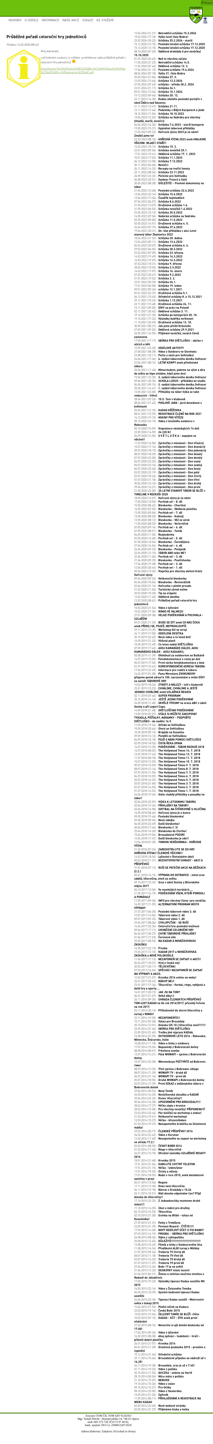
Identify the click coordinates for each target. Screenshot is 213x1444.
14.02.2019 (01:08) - (169, 677)
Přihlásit (206, 3)
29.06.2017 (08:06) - (161, 922)
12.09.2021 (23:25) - (159, 348)
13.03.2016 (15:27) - (160, 1120)
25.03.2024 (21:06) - (155, 77)
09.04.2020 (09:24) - (160, 578)
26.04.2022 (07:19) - (158, 227)
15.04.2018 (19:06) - (159, 834)
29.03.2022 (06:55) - (158, 249)
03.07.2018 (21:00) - (166, 783)
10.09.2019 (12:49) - (163, 644)
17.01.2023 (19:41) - (164, 154)
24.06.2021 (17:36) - (170, 359)
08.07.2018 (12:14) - (166, 769)
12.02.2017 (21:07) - (165, 977)
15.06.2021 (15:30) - (170, 377)
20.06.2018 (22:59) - (165, 801)
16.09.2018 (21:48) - (164, 710)
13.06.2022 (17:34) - (159, 198)
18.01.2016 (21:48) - (154, 1160)
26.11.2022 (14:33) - (162, 168)
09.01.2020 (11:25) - (167, 624)
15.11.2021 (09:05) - (161, 307)
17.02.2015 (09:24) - (156, 1332)
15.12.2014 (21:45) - (158, 1354)
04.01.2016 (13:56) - (150, 1182)
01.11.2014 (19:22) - (155, 1369)
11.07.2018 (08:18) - (167, 758)
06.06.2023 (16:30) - (169, 124)
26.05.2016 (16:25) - (166, 1094)
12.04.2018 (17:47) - (161, 838)
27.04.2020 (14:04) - (158, 545)
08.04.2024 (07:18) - (159, 73)
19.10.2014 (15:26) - (154, 1383)
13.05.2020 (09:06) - (158, 512)
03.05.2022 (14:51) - (161, 223)
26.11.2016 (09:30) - (169, 1002)
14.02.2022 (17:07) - (158, 271)
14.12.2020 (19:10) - (158, 417)
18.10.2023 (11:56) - (159, 113)
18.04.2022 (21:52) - (158, 238)
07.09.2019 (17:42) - (166, 649)
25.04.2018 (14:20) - (160, 831)
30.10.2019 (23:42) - (162, 637)
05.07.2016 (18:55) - (169, 1080)
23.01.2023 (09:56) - (160, 150)
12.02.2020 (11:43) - (156, 597)
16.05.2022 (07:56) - (164, 216)
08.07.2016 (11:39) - (160, 1072)
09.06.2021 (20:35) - (169, 381)
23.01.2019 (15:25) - (165, 690)
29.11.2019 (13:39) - (160, 629)
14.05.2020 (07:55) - (165, 509)
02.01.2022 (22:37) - (161, 293)
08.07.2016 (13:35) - (166, 1069)
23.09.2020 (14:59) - (152, 432)
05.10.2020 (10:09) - (166, 428)
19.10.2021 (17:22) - (163, 318)
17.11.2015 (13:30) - (159, 1186)
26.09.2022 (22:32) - (160, 176)
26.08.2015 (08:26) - (159, 1237)
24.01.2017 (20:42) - (154, 981)
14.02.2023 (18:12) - (155, 146)
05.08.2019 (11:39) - (169, 655)
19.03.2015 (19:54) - (166, 1314)
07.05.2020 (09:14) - (158, 527)
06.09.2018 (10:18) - (167, 739)
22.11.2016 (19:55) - (157, 1017)
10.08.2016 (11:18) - (161, 1043)
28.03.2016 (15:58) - (169, 1109)
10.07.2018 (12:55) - (167, 761)
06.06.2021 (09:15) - (170, 384)
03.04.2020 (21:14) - (162, 586)
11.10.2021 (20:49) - (163, 322)
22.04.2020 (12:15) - (160, 553)
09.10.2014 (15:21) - (152, 1387)
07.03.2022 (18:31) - (158, 263)
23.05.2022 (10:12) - (158, 212)
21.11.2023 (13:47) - (156, 106)
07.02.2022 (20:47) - (157, 274)
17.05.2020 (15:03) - (158, 501)
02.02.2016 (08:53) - (158, 1146)
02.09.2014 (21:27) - (161, 1409)
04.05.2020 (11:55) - (154, 534)
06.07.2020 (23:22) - (167, 461)
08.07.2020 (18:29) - (168, 454)
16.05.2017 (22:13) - (150, 948)
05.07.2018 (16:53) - (166, 780)
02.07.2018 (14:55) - (166, 787)
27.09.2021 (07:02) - (164, 329)
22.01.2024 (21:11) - (155, 88)
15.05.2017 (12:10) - (165, 953)
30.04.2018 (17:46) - (156, 827)
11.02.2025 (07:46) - (161, 66)
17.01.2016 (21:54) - (164, 1164)
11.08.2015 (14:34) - (166, 1248)
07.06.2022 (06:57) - (157, 201)
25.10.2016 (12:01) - (170, 1025)
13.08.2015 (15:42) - (168, 1244)
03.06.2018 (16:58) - (170, 809)
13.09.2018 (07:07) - (165, 717)
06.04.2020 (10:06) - (162, 582)
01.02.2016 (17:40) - (157, 1149)
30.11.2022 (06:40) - (151, 165)
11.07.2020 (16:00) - (169, 443)
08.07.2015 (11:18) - (158, 1255)
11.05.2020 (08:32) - (161, 523)
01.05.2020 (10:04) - (162, 542)
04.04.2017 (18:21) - (157, 963)
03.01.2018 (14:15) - (169, 876)
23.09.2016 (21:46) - (162, 1028)
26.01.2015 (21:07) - (154, 1343)
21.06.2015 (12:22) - (162, 1270)
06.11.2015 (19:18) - (162, 1189)
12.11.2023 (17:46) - (169, 110)
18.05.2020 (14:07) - (162, 498)
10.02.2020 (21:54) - (156, 607)
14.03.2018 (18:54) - (164, 856)
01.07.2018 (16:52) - (166, 791)
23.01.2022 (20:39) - (155, 282)
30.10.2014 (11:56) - (163, 1372)
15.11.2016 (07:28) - (159, 1021)
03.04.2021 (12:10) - (157, 410)
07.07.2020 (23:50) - (168, 457)
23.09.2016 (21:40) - (164, 1032)
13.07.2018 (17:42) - (167, 754)
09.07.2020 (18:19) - (170, 450)
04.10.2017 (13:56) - (163, 889)
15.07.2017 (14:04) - (159, 915)
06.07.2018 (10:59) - (166, 776)
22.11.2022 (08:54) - (159, 172)
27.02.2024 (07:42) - (164, 84)
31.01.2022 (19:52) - (154, 278)
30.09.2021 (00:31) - (162, 326)
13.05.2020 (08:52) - (159, 516)
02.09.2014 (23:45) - (160, 1405)
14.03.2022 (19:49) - (158, 256)
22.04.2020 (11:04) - (158, 556)
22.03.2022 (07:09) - (158, 252)
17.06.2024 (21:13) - (164, 69)
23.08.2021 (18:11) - (164, 355)
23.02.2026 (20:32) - (163, 40)
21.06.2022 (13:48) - (164, 190)
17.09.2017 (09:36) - (170, 900)
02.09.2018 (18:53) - (158, 743)
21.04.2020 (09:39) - (162, 560)
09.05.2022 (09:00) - (158, 220)
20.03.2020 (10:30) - (155, 593)
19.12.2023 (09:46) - (156, 95)
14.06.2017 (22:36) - (166, 926)
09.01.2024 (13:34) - (158, 91)
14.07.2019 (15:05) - (167, 659)
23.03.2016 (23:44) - (167, 1113)
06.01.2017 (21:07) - (154, 995)
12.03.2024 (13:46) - (158, 80)
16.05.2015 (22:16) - (162, 1288)
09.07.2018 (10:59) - (166, 765)
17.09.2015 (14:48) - (169, 1230)
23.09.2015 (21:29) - (164, 1226)
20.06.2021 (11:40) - (169, 371)
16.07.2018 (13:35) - (169, 747)
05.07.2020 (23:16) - (168, 465)
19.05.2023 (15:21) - (164, 128)
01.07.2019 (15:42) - (169, 666)
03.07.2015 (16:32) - (159, 1259)
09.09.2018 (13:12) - (160, 736)
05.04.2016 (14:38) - (167, 1102)
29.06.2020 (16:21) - (167, 487)
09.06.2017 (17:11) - (164, 930)
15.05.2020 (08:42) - (160, 505)
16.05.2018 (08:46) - (162, 812)
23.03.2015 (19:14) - (157, 1310)
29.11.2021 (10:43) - (158, 300)
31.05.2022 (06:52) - (163, 209)
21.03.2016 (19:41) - (160, 1116)
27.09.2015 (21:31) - (157, 1222)
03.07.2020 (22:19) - (166, 472)
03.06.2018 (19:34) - (161, 805)
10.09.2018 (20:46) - (159, 728)
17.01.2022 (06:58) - (158, 285)
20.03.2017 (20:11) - (155, 966)
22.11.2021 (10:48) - (163, 304)
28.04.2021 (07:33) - (159, 399)
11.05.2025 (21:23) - (162, 62)
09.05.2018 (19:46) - (159, 816)
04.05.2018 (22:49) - (157, 823)
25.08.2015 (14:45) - (167, 1241)
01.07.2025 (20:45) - (160, 58)
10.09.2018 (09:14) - (159, 732)
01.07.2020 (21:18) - (166, 479)
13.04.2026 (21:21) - (165, 33)
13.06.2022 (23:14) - (158, 194)
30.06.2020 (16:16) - (167, 483)
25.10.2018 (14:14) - (163, 699)
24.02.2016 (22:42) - (156, 1135)
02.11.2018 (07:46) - (157, 695)
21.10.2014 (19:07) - (151, 1380)
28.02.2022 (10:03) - (157, 267)
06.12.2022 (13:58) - (158, 161)
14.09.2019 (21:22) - (154, 640)
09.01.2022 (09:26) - (158, 289)
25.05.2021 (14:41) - (170, 388)
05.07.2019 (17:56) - (169, 662)
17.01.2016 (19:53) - (156, 1171)
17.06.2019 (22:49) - (165, 670)
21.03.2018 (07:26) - (164, 851)
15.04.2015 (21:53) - (161, 1307)
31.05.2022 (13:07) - (161, 205)
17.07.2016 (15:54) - (166, 1047)
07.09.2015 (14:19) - (169, 1233)
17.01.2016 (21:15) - (158, 1167)
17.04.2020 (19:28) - (158, 564)
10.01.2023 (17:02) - (158, 157)
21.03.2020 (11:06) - (160, 589)
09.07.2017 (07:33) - (159, 919)
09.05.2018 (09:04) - (154, 820)
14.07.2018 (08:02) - (167, 750)
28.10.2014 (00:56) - (159, 1376)
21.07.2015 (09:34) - (159, 1252)
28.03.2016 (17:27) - (160, 1105)
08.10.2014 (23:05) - (158, 1391)
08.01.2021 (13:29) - (168, 414)
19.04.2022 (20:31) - (165, 232)
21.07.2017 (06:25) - (165, 911)
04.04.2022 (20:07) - (161, 245)
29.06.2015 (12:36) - (158, 1266)
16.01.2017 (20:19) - (157, 992)
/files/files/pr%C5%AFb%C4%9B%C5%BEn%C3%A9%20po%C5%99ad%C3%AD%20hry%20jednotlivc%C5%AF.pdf (83, 70)
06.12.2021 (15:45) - (168, 296)
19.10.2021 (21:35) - (165, 315)
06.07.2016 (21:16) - (160, 1076)
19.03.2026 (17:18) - (161, 37)
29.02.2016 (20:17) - (163, 1131)
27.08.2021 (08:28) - (165, 351)
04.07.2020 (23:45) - (167, 468)
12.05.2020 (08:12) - (162, 520)
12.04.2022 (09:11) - (158, 241)
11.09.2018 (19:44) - (159, 725)
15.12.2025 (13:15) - (169, 44)
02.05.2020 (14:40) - (158, 538)
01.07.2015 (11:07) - (159, 1263)
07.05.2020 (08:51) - (158, 531)
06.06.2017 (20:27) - (165, 933)
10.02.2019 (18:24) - (168, 684)
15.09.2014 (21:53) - (151, 1394)
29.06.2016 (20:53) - (153, 1091)
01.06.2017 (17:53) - (155, 937)
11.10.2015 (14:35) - (162, 1208)
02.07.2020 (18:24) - (167, 476)
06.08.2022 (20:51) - (160, 179)
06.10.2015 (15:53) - (153, 1211)
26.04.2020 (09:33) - (160, 549)
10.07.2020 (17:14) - (169, 446)
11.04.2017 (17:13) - (167, 959)
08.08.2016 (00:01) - (156, 1050)
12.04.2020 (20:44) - (158, 567)
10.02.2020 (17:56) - (158, 611)
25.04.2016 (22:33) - (158, 1098)
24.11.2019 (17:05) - (158, 633)
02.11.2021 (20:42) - (161, 311)
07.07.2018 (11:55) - (166, 772)
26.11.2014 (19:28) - (164, 1365)
